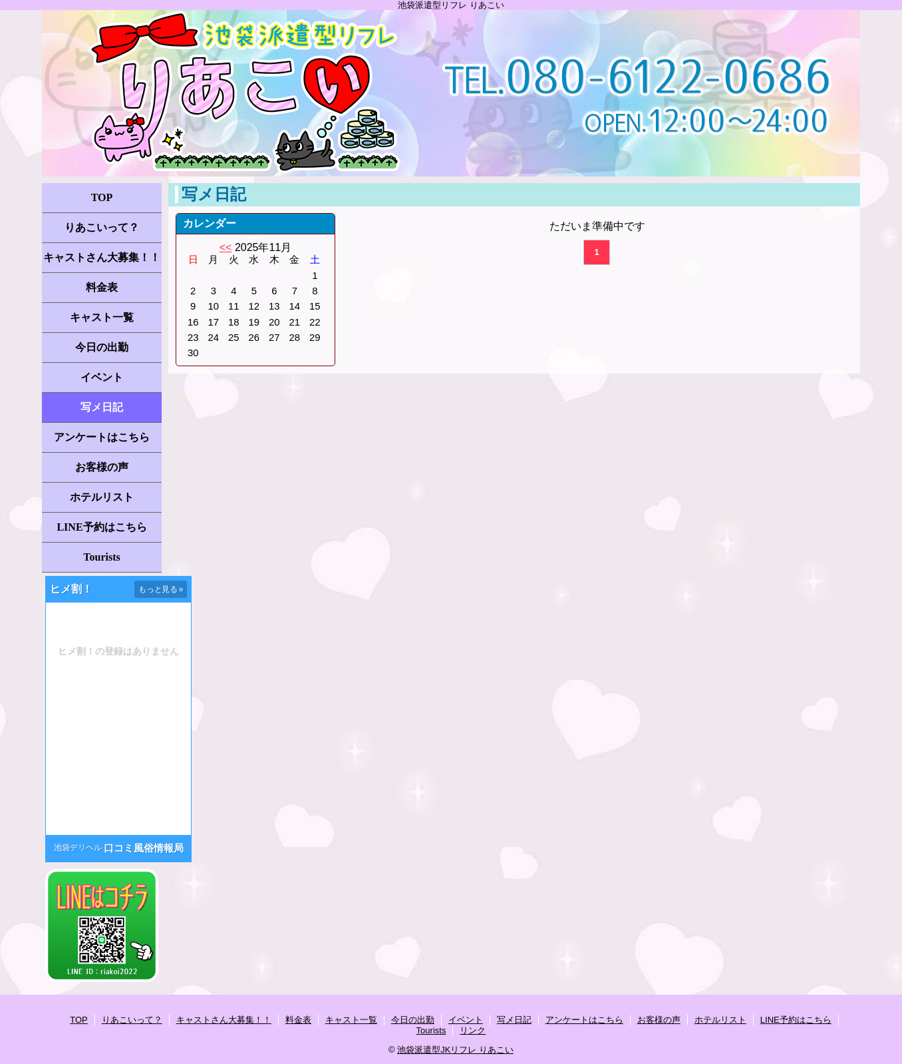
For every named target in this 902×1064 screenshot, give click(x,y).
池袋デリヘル (78, 847)
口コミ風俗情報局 (144, 848)
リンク (473, 1030)
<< (226, 247)
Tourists (101, 557)
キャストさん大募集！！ (101, 257)
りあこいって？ (102, 227)
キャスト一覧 (102, 317)
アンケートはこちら (102, 437)
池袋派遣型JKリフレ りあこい (455, 1050)
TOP (102, 197)
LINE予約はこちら (101, 527)
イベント (101, 377)
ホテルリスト (102, 497)
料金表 (102, 287)
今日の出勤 (101, 347)
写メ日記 (101, 407)
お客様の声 (101, 467)
